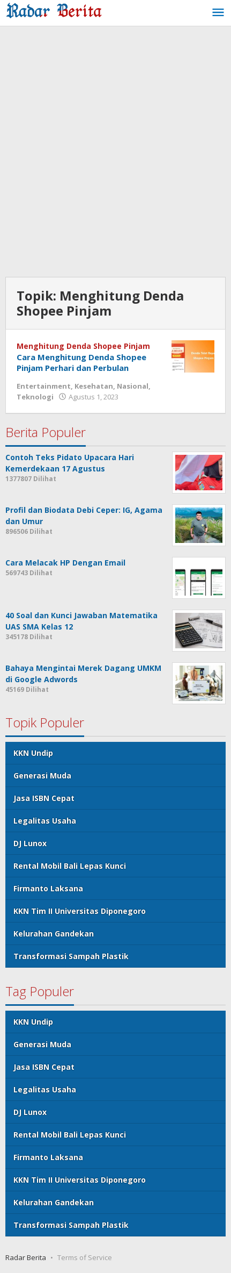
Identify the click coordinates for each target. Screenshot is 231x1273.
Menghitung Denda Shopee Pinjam (83, 346)
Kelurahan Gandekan (53, 933)
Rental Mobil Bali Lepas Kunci (69, 866)
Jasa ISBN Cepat (43, 798)
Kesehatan (93, 386)
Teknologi (35, 397)
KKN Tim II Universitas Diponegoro (79, 911)
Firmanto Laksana (48, 888)
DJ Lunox (30, 843)
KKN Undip (33, 753)
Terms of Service (84, 1257)
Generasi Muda (42, 775)
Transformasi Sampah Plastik (71, 956)
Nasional (132, 386)
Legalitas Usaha (44, 821)
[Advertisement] (115, 153)
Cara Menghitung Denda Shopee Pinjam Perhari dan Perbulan (81, 362)
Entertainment (44, 386)
